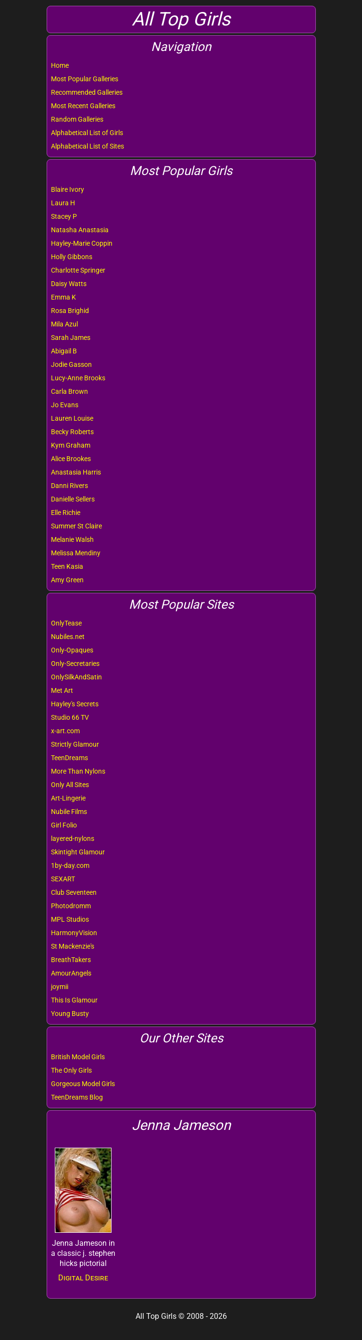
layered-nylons (72, 838)
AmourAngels (71, 973)
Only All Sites (70, 785)
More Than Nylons (78, 771)
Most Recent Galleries (83, 106)
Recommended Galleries (87, 92)
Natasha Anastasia (80, 230)
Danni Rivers (69, 485)
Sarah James (70, 337)
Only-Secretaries (75, 663)
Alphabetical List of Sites (87, 146)
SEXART (63, 879)
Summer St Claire (76, 526)
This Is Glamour (74, 1000)
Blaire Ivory (67, 189)
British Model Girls (78, 1057)
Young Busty (70, 1013)
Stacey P (64, 216)
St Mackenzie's (72, 946)
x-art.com (65, 731)
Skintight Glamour (78, 852)
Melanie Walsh (72, 539)
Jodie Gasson (71, 364)
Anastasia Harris (76, 472)
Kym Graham (70, 445)
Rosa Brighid (70, 310)
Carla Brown (69, 391)
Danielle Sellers (73, 499)
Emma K (63, 297)
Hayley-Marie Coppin (81, 243)
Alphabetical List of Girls (87, 133)
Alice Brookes (71, 459)
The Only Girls (71, 1070)
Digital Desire (83, 1277)
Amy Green (67, 580)
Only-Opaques (72, 650)
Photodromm (71, 906)
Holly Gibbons (71, 257)
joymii (59, 986)
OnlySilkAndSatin (76, 677)
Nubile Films (69, 811)
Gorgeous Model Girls (83, 1084)
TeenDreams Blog (77, 1097)
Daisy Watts (69, 284)
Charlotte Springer (78, 270)
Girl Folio (64, 825)
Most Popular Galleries (84, 79)
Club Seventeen (74, 892)
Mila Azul (64, 324)
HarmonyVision (74, 933)
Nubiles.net (68, 636)
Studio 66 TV (70, 717)
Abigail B (64, 351)
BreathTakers (71, 960)
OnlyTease (66, 623)
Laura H (63, 203)
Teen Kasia (67, 566)
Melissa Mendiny (75, 553)
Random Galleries (77, 119)
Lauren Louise (72, 418)
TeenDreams (69, 758)
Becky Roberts (72, 432)
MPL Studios (70, 919)
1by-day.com (70, 865)
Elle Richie (65, 512)
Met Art (62, 690)
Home (60, 65)
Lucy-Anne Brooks (78, 378)
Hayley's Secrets (75, 704)
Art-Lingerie (68, 798)
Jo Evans (64, 405)
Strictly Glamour (75, 744)
